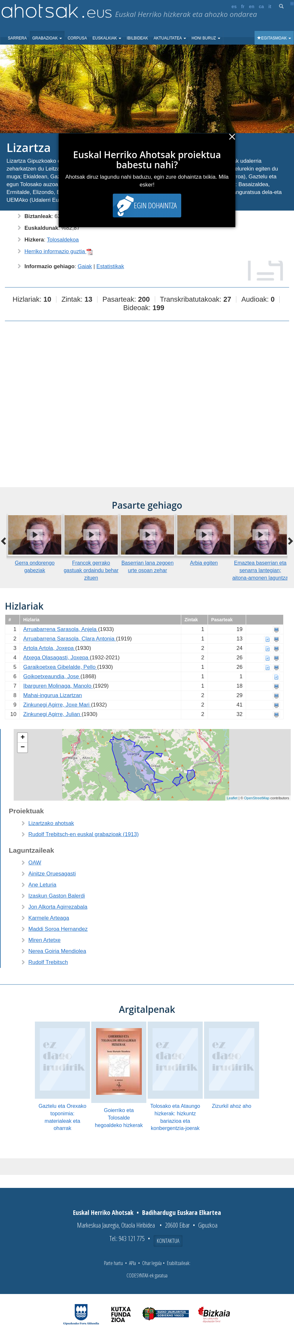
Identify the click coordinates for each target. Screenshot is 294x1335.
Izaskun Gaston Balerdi (56, 896)
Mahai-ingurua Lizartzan (52, 695)
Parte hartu (113, 1263)
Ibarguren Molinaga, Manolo (58, 686)
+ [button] (23, 738)
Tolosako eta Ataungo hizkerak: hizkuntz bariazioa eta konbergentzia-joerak (175, 1117)
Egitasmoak (274, 38)
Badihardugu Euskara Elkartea (181, 1212)
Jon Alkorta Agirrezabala (57, 907)
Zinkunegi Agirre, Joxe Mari (57, 705)
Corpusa (77, 38)
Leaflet (232, 798)
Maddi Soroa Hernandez (58, 929)
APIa (132, 1263)
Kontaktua (168, 1241)
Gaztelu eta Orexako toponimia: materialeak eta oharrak (62, 1117)
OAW (34, 863)
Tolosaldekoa (63, 240)
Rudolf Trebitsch (48, 962)
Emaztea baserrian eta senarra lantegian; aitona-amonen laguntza (260, 570)
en (251, 6)
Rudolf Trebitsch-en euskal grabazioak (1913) (83, 834)
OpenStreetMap (257, 798)
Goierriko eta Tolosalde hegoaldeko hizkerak (119, 1118)
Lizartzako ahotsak (51, 823)
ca (261, 6)
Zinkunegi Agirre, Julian (52, 714)
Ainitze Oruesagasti (52, 874)
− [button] (23, 747)
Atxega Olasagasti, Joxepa (56, 657)
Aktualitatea (170, 38)
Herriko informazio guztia (58, 251)
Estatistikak (110, 266)
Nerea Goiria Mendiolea (57, 951)
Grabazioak (47, 38)
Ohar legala (152, 1263)
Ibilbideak (137, 38)
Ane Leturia (42, 885)
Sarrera (17, 38)
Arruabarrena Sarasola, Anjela (60, 629)
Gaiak (85, 266)
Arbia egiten (204, 563)
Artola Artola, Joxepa (49, 648)
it (270, 6)
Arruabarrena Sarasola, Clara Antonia (69, 639)
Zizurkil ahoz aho (231, 1106)
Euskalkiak (107, 38)
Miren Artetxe (44, 940)
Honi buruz (206, 38)
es (234, 6)
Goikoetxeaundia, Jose (51, 676)
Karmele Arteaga (48, 918)
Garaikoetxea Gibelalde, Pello (60, 667)
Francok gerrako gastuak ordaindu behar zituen (91, 570)
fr (242, 6)
